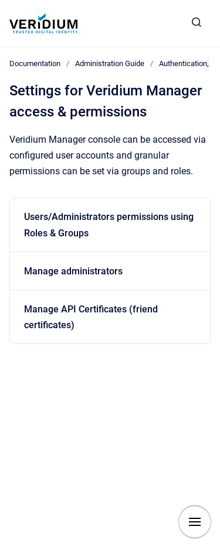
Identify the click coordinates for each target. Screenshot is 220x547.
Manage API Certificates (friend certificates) (91, 317)
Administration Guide (109, 63)
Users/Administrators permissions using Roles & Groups (109, 224)
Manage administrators (73, 271)
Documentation (34, 63)
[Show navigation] (195, 522)
